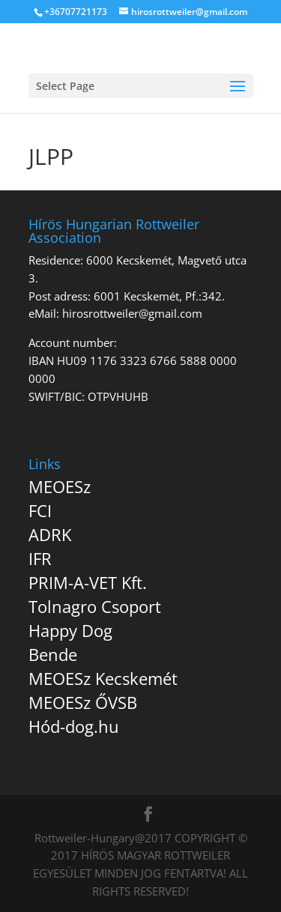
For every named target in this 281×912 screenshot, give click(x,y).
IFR (40, 558)
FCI (40, 510)
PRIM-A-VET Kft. (87, 582)
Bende (52, 654)
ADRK (49, 534)
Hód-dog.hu (73, 726)
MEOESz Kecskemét (103, 678)
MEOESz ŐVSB (82, 702)
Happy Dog (70, 630)
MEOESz (59, 486)
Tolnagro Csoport (94, 606)
